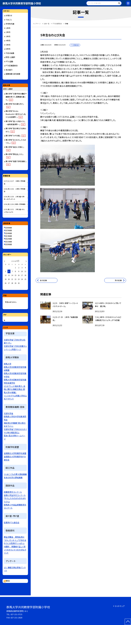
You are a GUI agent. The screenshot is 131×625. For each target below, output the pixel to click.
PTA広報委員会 (12, 65)
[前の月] (4, 261)
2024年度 (8, 233)
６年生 (8, 49)
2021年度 (8, 241)
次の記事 (118, 280)
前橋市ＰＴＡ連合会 (11, 522)
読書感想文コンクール (13, 492)
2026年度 (8, 228)
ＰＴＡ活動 (9, 61)
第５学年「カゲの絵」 (15, 135)
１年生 (8, 28)
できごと (9, 19)
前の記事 (43, 280)
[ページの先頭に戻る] (128, 622)
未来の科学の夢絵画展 (13, 477)
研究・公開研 (10, 57)
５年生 (8, 44)
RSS (8, 581)
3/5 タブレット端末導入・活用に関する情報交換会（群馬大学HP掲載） (14, 389)
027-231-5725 (16, 614)
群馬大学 (7, 363)
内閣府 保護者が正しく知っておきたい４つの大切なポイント (15, 549)
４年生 (8, 40)
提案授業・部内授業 (13, 74)
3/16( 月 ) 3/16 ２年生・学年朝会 (14, 204)
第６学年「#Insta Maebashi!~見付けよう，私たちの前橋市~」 (16, 114)
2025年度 (8, 230)
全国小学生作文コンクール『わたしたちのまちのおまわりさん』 (15, 498)
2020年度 (8, 244)
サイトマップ (120, 606)
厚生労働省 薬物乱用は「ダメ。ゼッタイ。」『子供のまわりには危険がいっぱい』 (15, 540)
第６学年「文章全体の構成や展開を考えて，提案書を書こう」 (16, 96)
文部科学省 (8, 413)
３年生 (8, 36)
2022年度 (8, 239)
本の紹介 (9, 70)
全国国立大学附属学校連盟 (15, 453)
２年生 (8, 32)
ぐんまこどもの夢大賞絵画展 (15, 474)
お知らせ (9, 15)
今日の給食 (10, 53)
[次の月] (26, 261)
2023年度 (8, 236)
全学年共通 (10, 23)
